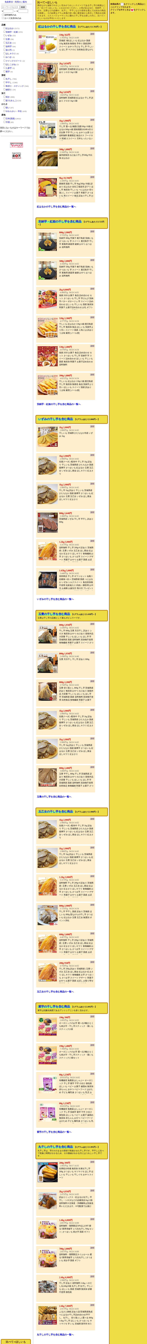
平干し (9, 82)
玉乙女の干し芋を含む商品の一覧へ (55, 991)
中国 (8, 122)
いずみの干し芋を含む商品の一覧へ (55, 599)
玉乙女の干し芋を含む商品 (55, 811)
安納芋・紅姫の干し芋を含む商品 (59, 221)
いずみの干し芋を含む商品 (55, 419)
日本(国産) (10, 119)
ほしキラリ (11, 54)
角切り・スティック (15, 86)
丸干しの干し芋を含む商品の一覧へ (55, 1334)
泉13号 (9, 50)
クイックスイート (14, 61)
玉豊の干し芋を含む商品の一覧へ (54, 796)
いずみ (9, 35)
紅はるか (10, 28)
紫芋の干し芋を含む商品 (54, 1006)
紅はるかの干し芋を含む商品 (57, 26)
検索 (23, 7)
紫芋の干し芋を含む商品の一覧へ (54, 1132)
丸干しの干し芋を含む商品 (55, 1146)
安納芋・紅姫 (12, 32)
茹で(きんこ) (11, 100)
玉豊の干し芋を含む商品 (54, 614)
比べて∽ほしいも (16, 1341)
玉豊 (8, 39)
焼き (8, 97)
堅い (8, 108)
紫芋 (8, 72)
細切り (9, 90)
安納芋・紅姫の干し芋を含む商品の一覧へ (59, 404)
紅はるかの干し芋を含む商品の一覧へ (56, 206)
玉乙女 (9, 43)
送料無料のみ (9, 15)
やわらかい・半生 (14, 111)
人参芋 (9, 68)
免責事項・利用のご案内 (16, 2)
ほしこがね (11, 64)
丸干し (9, 79)
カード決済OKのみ (11, 18)
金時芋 (9, 46)
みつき (9, 57)
